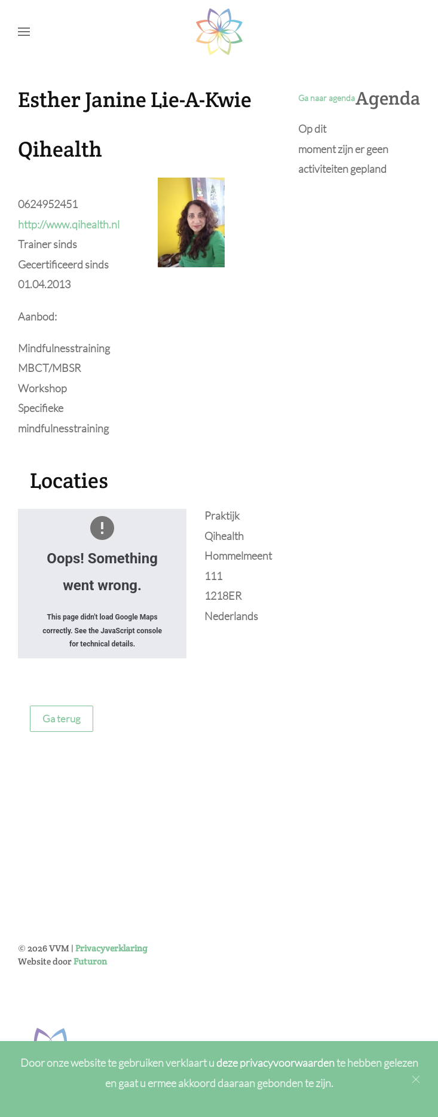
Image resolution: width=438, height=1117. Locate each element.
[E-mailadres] (183, 949)
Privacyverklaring (111, 810)
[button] (24, 31)
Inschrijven (183, 982)
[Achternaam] (183, 924)
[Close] (416, 1079)
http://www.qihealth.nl (69, 224)
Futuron (90, 823)
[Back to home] (219, 31)
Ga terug (61, 718)
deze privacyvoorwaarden (276, 1062)
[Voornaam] (183, 898)
